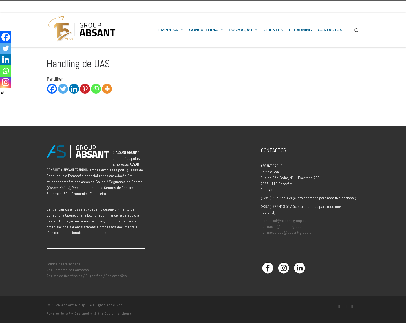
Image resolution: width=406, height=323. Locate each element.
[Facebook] (52, 89)
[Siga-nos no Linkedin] (352, 7)
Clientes (273, 30)
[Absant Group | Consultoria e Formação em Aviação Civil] (82, 29)
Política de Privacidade (64, 264)
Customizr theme (118, 313)
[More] (107, 89)
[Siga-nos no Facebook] (340, 7)
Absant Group (73, 305)
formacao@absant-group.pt (284, 226)
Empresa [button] (171, 30)
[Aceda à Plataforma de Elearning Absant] (358, 7)
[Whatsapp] (96, 89)
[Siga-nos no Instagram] (346, 7)
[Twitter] (63, 89)
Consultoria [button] (206, 30)
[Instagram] (5, 82)
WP (68, 313)
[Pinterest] (85, 89)
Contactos (330, 30)
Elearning (300, 30)
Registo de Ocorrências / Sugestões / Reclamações (87, 276)
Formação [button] (243, 30)
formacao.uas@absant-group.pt (287, 232)
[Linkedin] (74, 89)
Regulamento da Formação (68, 270)
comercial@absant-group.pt (284, 220)
